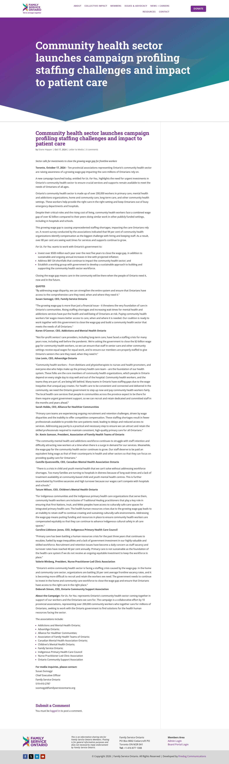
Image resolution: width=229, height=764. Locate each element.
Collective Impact (96, 5)
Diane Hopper (45, 149)
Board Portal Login (178, 744)
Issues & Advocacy (136, 5)
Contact (164, 11)
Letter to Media (76, 149)
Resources (149, 11)
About (77, 5)
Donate (198, 8)
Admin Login (175, 741)
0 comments (92, 149)
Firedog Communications (192, 756)
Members (115, 5)
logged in (55, 710)
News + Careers (159, 5)
